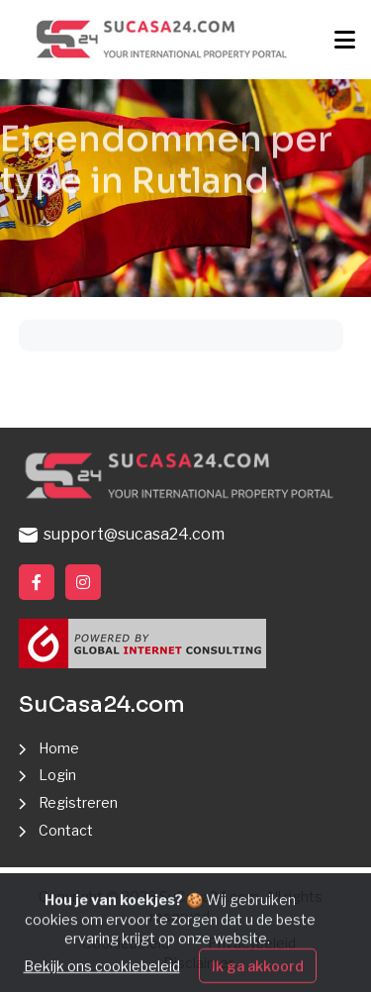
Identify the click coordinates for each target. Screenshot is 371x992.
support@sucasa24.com (122, 534)
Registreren (78, 802)
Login (57, 774)
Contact (66, 830)
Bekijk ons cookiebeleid (102, 977)
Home (59, 748)
